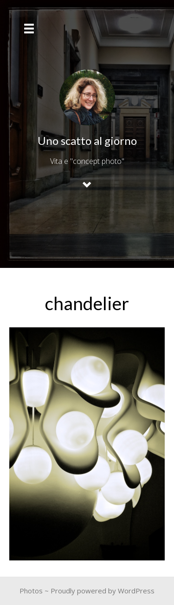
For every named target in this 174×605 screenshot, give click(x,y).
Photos (31, 590)
